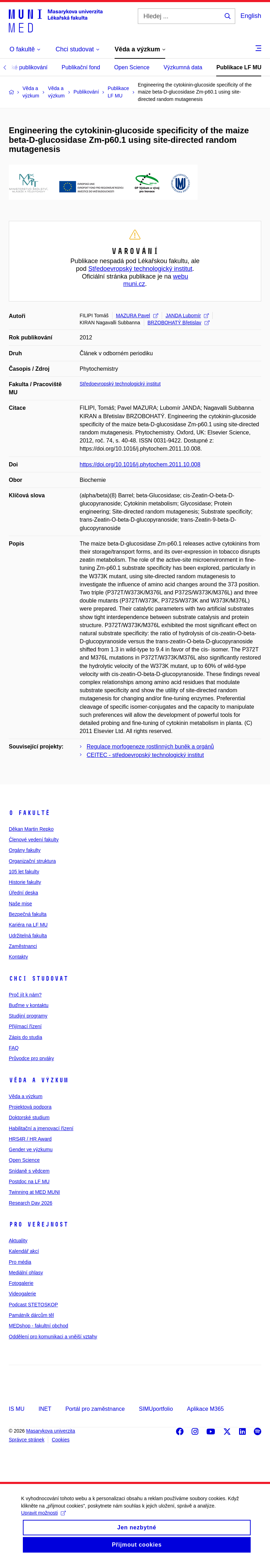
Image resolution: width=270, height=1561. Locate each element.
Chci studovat (38, 978)
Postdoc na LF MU (29, 1181)
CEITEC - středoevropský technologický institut (145, 755)
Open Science (132, 67)
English (250, 15)
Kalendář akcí (24, 1251)
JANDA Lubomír (187, 315)
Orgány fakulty (24, 850)
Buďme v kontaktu (29, 1005)
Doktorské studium (29, 1117)
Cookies (61, 1439)
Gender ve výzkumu (31, 1149)
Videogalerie (22, 1293)
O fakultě (29, 813)
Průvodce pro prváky (31, 1058)
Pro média (20, 1262)
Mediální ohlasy (26, 1272)
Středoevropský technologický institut (140, 268)
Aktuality (18, 1240)
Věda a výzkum (38, 1080)
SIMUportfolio (156, 1409)
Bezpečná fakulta (27, 914)
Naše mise (20, 903)
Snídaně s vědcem (29, 1171)
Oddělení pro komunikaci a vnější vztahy (53, 1336)
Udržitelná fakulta (28, 935)
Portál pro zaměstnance (95, 1409)
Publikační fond (81, 67)
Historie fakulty (25, 882)
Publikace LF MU (238, 67)
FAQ (14, 1048)
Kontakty (18, 957)
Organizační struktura (32, 861)
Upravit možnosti (43, 1520)
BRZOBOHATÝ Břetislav (179, 322)
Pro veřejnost (38, 1224)
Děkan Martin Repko (31, 829)
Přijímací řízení (25, 1026)
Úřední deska (23, 893)
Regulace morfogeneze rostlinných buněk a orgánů (150, 747)
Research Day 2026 (30, 1203)
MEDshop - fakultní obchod (38, 1326)
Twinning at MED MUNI (34, 1192)
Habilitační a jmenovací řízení (41, 1128)
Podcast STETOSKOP (33, 1304)
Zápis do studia (25, 1037)
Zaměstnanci (23, 946)
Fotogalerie (21, 1283)
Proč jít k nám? (25, 995)
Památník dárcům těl (31, 1315)
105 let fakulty (24, 871)
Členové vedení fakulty (34, 839)
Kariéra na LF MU (28, 925)
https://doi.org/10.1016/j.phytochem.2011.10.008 (140, 464)
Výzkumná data (182, 67)
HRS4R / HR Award (30, 1139)
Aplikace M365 (205, 1409)
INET (44, 1409)
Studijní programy (28, 1016)
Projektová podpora (30, 1107)
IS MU (16, 1409)
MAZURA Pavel (137, 315)
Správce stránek (26, 1439)
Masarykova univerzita (50, 1431)
